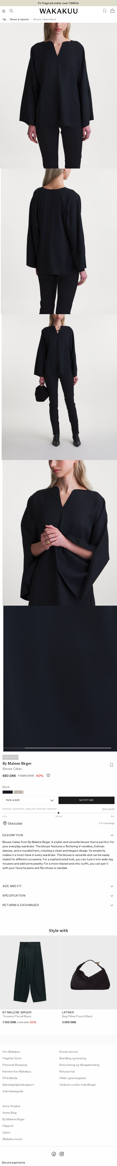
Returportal (67, 1072)
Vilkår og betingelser (72, 1078)
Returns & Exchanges (58, 905)
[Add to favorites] (111, 765)
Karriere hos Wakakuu (16, 1072)
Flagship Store (11, 1058)
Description (58, 835)
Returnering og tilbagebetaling (79, 1065)
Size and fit (58, 886)
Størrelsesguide (12, 1091)
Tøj (4, 19)
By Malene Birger (17, 763)
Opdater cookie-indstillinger (77, 1085)
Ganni (6, 1132)
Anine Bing (9, 1113)
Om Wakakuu (11, 1052)
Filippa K (7, 1126)
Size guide (108, 809)
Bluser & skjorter (19, 19)
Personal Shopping (14, 1065)
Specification (58, 896)
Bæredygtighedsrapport (18, 1085)
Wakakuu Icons (12, 1139)
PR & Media (9, 1078)
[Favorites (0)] (105, 11)
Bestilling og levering (72, 1058)
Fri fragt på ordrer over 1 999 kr (58, 3)
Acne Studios (11, 1106)
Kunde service (68, 1052)
